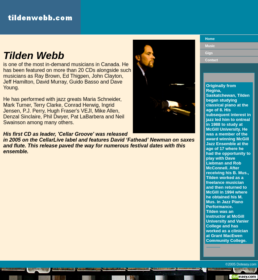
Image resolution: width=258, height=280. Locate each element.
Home (210, 39)
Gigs (209, 53)
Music (210, 46)
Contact (211, 60)
